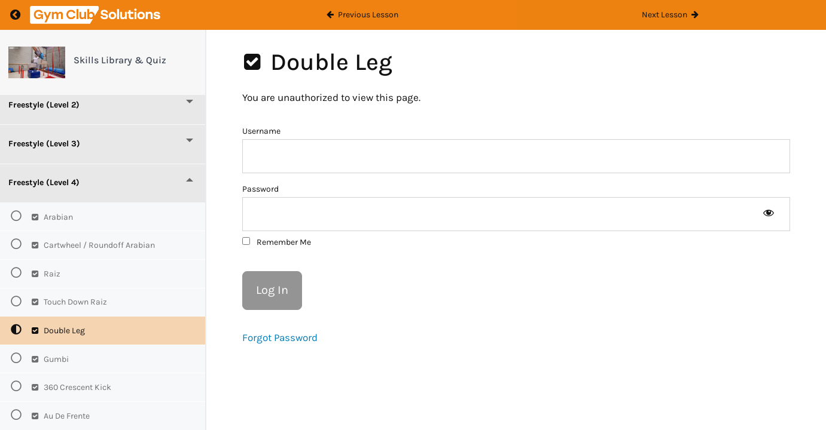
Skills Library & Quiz (120, 60)
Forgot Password (280, 337)
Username (261, 131)
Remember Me (276, 242)
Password (260, 189)
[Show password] (768, 214)
